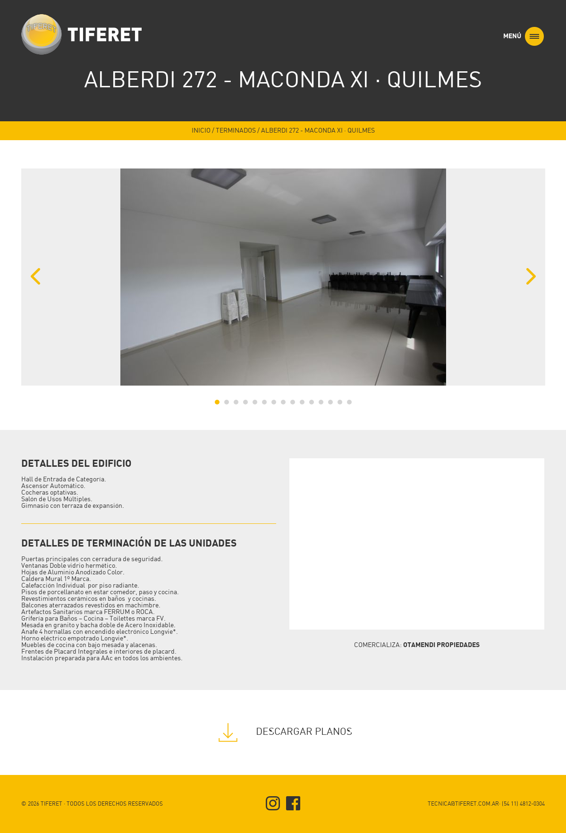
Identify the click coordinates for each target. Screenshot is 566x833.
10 (302, 402)
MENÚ (523, 36)
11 (311, 402)
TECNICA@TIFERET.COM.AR (463, 804)
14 (340, 402)
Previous (35, 276)
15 (349, 402)
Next (531, 276)
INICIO (201, 130)
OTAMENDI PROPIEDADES (441, 644)
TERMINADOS (236, 130)
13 (330, 402)
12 (321, 402)
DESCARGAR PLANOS (283, 732)
